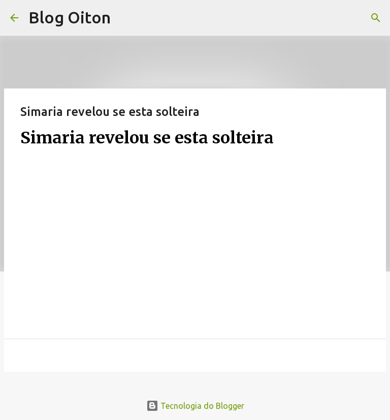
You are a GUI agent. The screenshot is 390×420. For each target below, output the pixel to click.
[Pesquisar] (376, 18)
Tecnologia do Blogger (195, 405)
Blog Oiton (69, 17)
